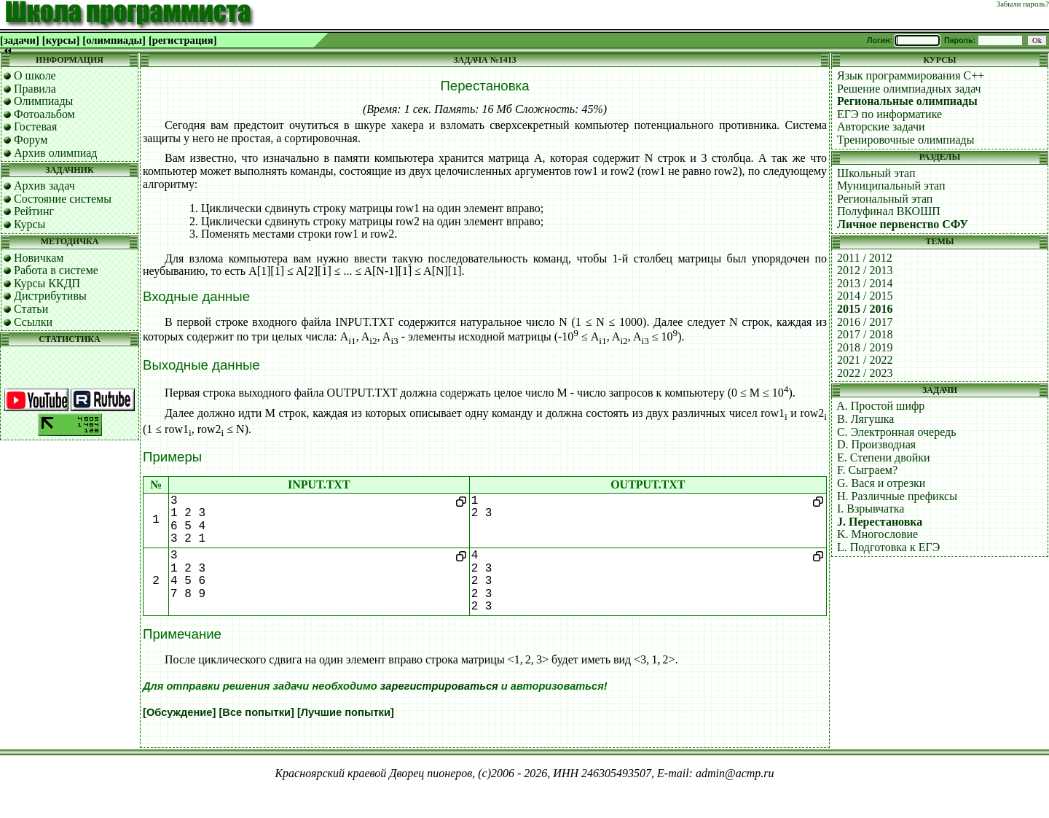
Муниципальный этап (891, 185)
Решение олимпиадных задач (909, 88)
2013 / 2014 (864, 283)
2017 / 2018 (864, 334)
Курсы (29, 224)
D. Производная (876, 444)
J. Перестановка (879, 521)
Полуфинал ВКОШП (888, 211)
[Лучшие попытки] (345, 712)
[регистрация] (183, 40)
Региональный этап (884, 198)
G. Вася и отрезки (881, 483)
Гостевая (35, 126)
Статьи (31, 309)
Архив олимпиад (56, 153)
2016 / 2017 (864, 322)
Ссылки (33, 322)
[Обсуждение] (179, 712)
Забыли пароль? (1023, 4)
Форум (30, 139)
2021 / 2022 (864, 360)
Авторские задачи (881, 126)
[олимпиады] (114, 40)
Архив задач (44, 185)
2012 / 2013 (864, 270)
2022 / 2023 (864, 373)
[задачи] (19, 40)
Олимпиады (43, 101)
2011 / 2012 (864, 258)
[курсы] (60, 40)
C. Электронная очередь (896, 432)
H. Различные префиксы (897, 496)
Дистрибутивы (50, 295)
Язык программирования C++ (910, 75)
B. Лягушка (865, 419)
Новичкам (38, 258)
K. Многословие (877, 534)
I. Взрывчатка (870, 508)
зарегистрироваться (439, 686)
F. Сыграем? (867, 470)
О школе (35, 75)
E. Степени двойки (883, 457)
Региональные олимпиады (907, 101)
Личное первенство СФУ (902, 224)
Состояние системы (62, 198)
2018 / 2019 (864, 347)
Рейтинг (34, 211)
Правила (35, 88)
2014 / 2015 (864, 295)
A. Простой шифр (880, 406)
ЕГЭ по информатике (889, 114)
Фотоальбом (44, 114)
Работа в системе (56, 270)
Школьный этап (876, 173)
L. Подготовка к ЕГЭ (888, 547)
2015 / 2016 (864, 309)
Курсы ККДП (47, 283)
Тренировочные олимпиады (905, 139)
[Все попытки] (256, 712)
